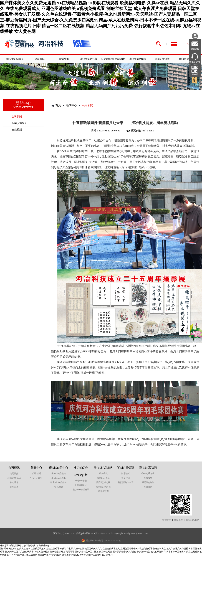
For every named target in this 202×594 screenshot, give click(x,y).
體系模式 (125, 473)
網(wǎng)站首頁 (15, 59)
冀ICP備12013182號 (104, 533)
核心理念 (14, 482)
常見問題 (58, 487)
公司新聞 (17, 116)
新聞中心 (64, 59)
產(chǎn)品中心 (88, 59)
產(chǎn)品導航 (58, 478)
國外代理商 (103, 491)
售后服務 (148, 478)
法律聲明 (166, 520)
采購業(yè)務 (148, 482)
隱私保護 (178, 520)
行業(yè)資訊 (19, 123)
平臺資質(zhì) (81, 485)
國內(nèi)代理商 (103, 487)
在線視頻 (17, 129)
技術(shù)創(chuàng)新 (113, 59)
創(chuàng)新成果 (81, 489)
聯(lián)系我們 (187, 59)
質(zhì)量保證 (162, 59)
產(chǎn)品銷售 (137, 59)
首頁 (58, 105)
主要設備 (125, 478)
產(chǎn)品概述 (58, 473)
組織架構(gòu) (14, 478)
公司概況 (40, 59)
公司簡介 (14, 473)
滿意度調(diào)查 (125, 482)
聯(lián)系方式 (148, 473)
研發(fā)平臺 (81, 480)
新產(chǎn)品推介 (58, 482)
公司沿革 (14, 487)
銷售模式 (103, 473)
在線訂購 (148, 487)
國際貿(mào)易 (103, 482)
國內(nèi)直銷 (103, 478)
